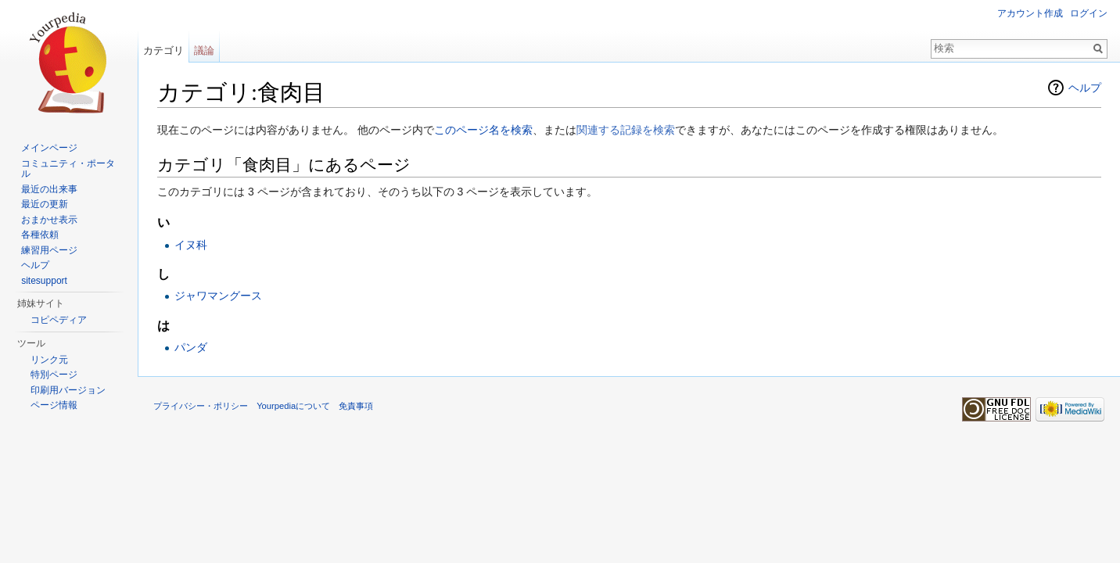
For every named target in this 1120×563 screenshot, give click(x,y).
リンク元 (49, 359)
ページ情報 (54, 405)
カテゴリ (163, 50)
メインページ (49, 147)
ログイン (1088, 13)
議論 (204, 50)
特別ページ (54, 374)
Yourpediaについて (293, 406)
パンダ (190, 347)
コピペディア (59, 319)
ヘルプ (1084, 87)
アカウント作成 (1030, 13)
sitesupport (44, 280)
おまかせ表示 (49, 219)
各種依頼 (40, 234)
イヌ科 (190, 244)
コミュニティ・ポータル (68, 169)
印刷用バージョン (68, 390)
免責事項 (356, 406)
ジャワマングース (218, 295)
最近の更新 (44, 204)
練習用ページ (49, 250)
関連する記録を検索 (625, 130)
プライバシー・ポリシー (200, 406)
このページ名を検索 (483, 130)
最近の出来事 (49, 189)
